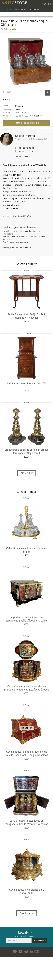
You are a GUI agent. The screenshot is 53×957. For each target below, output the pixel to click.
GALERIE (18, 157)
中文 (50, 4)
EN (45, 4)
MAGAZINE (34, 9)
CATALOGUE (6, 9)
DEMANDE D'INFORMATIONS (26, 123)
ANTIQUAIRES (20, 9)
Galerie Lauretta (25, 136)
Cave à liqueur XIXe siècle (22, 216)
